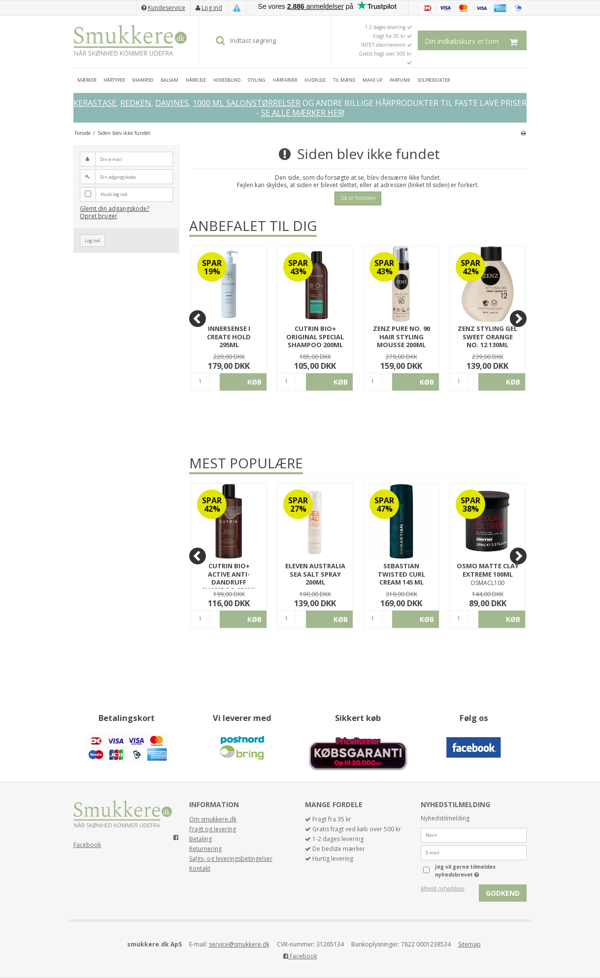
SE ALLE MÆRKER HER (302, 112)
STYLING (257, 80)
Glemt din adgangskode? (114, 208)
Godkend (503, 893)
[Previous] (197, 318)
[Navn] (474, 834)
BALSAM (169, 80)
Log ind (211, 7)
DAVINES (172, 103)
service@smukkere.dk (239, 944)
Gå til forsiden (358, 198)
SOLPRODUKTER (434, 80)
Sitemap (469, 944)
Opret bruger (98, 216)
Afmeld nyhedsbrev (443, 888)
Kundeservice (166, 7)
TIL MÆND (344, 80)
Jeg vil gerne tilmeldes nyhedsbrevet (480, 870)
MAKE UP (372, 80)
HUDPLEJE (315, 80)
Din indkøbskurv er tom (476, 40)
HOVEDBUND (226, 80)
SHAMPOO (142, 80)
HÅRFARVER (285, 80)
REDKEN (135, 103)
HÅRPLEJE (196, 80)
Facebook (87, 845)
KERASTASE (94, 103)
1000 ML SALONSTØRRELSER (246, 103)
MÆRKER (86, 80)
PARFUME (400, 80)
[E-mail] (474, 852)
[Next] (518, 318)
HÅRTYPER (114, 80)
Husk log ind (113, 194)
